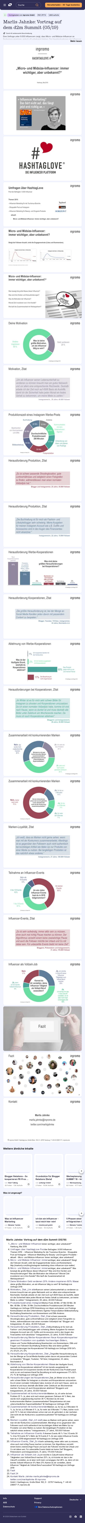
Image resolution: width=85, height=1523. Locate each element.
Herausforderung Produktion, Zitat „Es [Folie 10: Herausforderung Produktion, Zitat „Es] (29, 1316)
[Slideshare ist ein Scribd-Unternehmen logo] (10, 5)
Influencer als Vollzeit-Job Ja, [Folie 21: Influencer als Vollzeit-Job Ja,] (25, 1454)
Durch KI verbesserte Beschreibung (17, 33)
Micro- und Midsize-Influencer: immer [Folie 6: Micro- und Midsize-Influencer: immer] (29, 1268)
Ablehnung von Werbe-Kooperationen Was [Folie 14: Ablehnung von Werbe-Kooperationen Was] (31, 1364)
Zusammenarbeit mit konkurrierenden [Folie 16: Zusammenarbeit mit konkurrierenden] (29, 1393)
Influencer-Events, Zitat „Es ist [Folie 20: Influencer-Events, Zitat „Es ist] (25, 1441)
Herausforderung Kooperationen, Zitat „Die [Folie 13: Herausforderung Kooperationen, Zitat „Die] (31, 1353)
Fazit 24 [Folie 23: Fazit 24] (14, 1473)
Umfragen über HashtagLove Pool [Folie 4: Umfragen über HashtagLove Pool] (27, 1249)
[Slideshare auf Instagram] (70, 1517)
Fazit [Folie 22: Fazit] (12, 1470)
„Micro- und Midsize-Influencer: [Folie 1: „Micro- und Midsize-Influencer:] (26, 1243)
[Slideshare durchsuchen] (28, 5)
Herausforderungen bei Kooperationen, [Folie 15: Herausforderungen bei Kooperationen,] (30, 1377)
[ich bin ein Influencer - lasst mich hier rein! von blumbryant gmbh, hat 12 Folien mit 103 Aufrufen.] (49, 1213)
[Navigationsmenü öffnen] (4, 5)
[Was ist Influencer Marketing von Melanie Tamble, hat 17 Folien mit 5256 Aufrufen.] (18, 1213)
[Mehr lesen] (76, 41)
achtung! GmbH (45, 1183)
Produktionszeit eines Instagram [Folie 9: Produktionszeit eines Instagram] (26, 1302)
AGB (5, 1502)
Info (5, 1498)
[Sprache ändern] (76, 1499)
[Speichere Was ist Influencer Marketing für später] (28, 1226)
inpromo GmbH (29, 15)
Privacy (37, 1502)
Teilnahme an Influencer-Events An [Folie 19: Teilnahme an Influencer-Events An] (27, 1433)
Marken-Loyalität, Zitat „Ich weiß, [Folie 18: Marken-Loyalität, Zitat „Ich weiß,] (26, 1420)
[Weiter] (81, 1171)
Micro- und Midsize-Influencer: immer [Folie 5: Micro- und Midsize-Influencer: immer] (29, 1260)
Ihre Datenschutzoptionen (48, 1507)
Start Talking (13, 1183)
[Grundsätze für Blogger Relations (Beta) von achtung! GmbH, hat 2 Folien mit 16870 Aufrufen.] (49, 1171)
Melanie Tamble (14, 1225)
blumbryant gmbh (46, 1225)
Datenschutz (9, 1506)
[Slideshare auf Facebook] (76, 1517)
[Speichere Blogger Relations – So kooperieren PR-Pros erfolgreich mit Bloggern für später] (28, 1184)
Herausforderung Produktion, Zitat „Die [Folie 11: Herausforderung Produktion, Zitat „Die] (29, 1326)
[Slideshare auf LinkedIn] (81, 1517)
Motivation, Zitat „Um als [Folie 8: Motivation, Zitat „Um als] (22, 1289)
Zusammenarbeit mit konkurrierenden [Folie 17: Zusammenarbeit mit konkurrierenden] (29, 1406)
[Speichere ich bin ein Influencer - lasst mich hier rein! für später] (59, 1226)
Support (38, 1498)
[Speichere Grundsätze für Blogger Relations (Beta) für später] (59, 1184)
